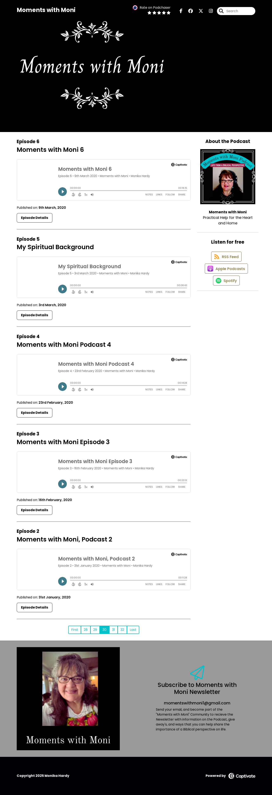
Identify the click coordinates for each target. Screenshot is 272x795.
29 (95, 629)
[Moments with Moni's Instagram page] (208, 12)
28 (86, 629)
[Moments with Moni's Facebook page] (181, 12)
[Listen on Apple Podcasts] (226, 274)
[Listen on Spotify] (225, 288)
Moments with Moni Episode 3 (63, 442)
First (74, 629)
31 (113, 629)
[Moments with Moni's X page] (198, 12)
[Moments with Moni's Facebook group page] (188, 12)
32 (122, 629)
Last (133, 629)
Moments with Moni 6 (50, 149)
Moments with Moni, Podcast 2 (64, 539)
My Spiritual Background (55, 247)
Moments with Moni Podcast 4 (64, 344)
